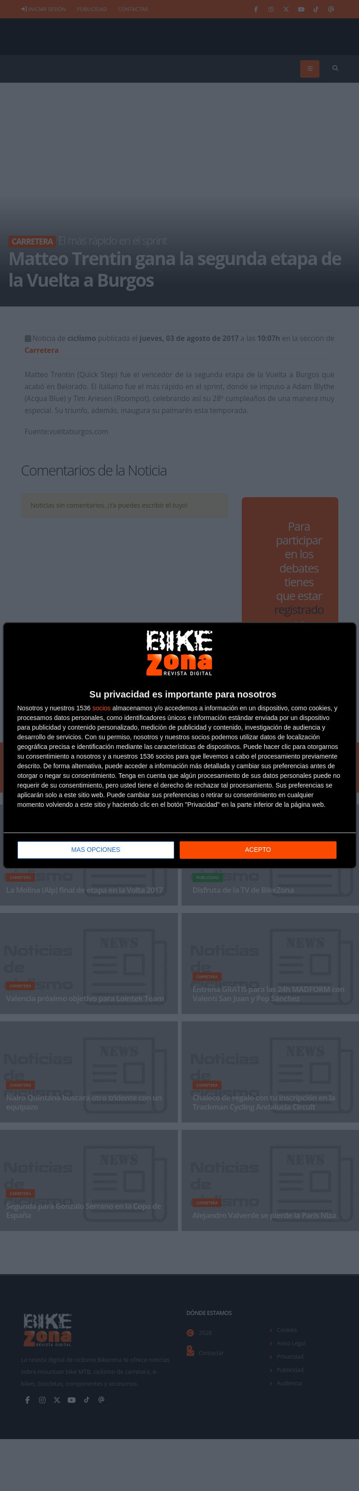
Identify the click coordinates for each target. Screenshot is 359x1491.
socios (101, 708)
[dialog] (180, 745)
